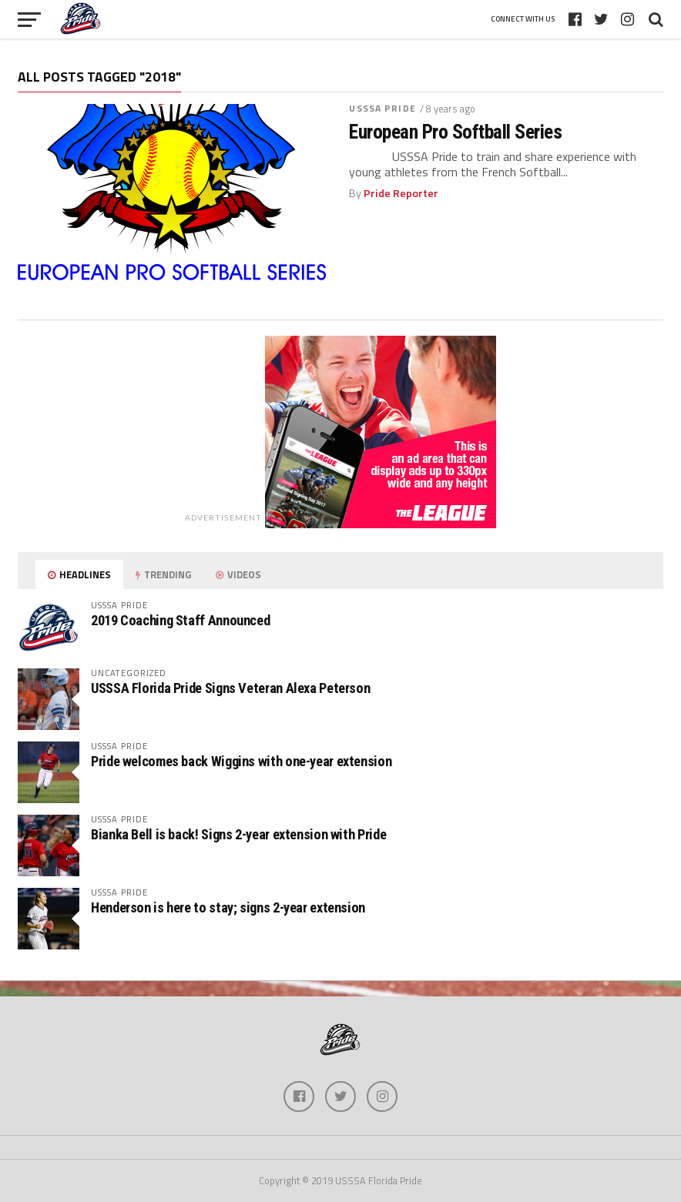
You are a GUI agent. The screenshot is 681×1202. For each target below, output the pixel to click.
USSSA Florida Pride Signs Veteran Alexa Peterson (230, 688)
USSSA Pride (382, 108)
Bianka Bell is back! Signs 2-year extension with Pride (238, 834)
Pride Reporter (401, 193)
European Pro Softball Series (455, 131)
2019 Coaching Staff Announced (180, 620)
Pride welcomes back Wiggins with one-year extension (241, 761)
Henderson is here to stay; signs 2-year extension (228, 907)
